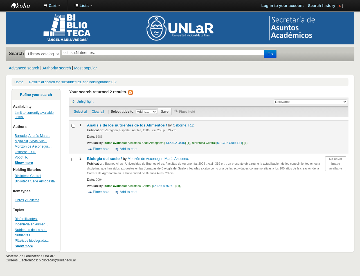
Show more (24, 163)
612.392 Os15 (175, 142)
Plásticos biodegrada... (32, 241)
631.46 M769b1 (164, 185)
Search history (321, 5)
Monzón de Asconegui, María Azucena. (158, 159)
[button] (52, 5)
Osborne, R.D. (25, 152)
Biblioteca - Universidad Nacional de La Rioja (25, 5)
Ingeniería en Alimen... (31, 224)
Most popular (85, 68)
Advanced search (24, 68)
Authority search (56, 68)
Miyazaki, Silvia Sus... (31, 141)
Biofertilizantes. (26, 219)
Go (270, 54)
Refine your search (36, 95)
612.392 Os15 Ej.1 (229, 142)
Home (18, 82)
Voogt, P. (21, 157)
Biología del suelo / (105, 159)
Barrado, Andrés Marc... (32, 136)
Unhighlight (85, 101)
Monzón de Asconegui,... (33, 146)
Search (16, 53)
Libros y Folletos (27, 200)
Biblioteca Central (28, 176)
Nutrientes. (23, 235)
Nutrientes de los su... (31, 230)
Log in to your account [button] (282, 5)
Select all (80, 112)
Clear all (98, 112)
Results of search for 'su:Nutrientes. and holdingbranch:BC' (72, 82)
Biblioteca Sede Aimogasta (35, 181)
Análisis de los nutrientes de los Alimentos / (127, 125)
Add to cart (128, 149)
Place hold (101, 149)
